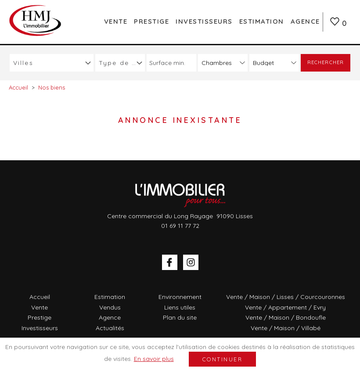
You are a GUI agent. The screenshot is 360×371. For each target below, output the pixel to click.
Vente (116, 21)
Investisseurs (204, 21)
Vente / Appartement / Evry (285, 307)
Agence (305, 21)
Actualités (110, 328)
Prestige (151, 21)
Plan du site (180, 317)
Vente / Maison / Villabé (285, 328)
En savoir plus (154, 359)
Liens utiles (179, 307)
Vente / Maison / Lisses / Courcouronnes (285, 297)
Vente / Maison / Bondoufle (285, 317)
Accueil (39, 297)
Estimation (261, 21)
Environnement (180, 297)
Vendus (110, 307)
